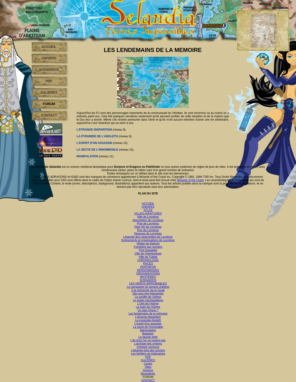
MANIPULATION (88, 156)
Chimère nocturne (148, 347)
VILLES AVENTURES (148, 213)
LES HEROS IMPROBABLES (148, 283)
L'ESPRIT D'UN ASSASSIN (95, 143)
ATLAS (148, 210)
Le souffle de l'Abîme (148, 297)
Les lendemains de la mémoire (148, 313)
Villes (148, 367)
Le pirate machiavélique (148, 300)
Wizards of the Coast (190, 180)
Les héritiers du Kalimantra (148, 353)
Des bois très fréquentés (147, 293)
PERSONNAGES (148, 270)
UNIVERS (48, 58)
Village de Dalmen (148, 243)
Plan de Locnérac (148, 223)
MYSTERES (148, 277)
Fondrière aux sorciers (148, 247)
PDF (49, 81)
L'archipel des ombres (148, 343)
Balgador (148, 333)
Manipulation (148, 330)
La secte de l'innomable (148, 327)
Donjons (148, 370)
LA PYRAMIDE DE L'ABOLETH (97, 136)
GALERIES (49, 92)
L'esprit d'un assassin (148, 323)
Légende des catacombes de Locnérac (148, 237)
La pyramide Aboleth (148, 320)
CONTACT (49, 115)
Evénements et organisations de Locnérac (148, 240)
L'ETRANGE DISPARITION (94, 129)
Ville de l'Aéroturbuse (148, 253)
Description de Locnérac (148, 220)
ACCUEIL (48, 47)
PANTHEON (148, 267)
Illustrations (148, 373)
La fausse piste (148, 337)
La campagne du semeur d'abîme (148, 287)
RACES (148, 263)
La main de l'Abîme (148, 307)
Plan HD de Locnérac (147, 227)
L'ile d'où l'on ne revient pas (148, 340)
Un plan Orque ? (147, 310)
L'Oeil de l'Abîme (148, 303)
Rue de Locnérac (148, 230)
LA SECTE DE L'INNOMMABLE (97, 149)
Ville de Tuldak (148, 257)
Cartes (148, 363)
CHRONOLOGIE (148, 260)
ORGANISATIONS (148, 273)
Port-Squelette (148, 250)
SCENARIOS (49, 69)
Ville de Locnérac (148, 217)
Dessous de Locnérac (148, 233)
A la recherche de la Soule (148, 290)
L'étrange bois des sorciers (148, 350)
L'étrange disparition (148, 317)
